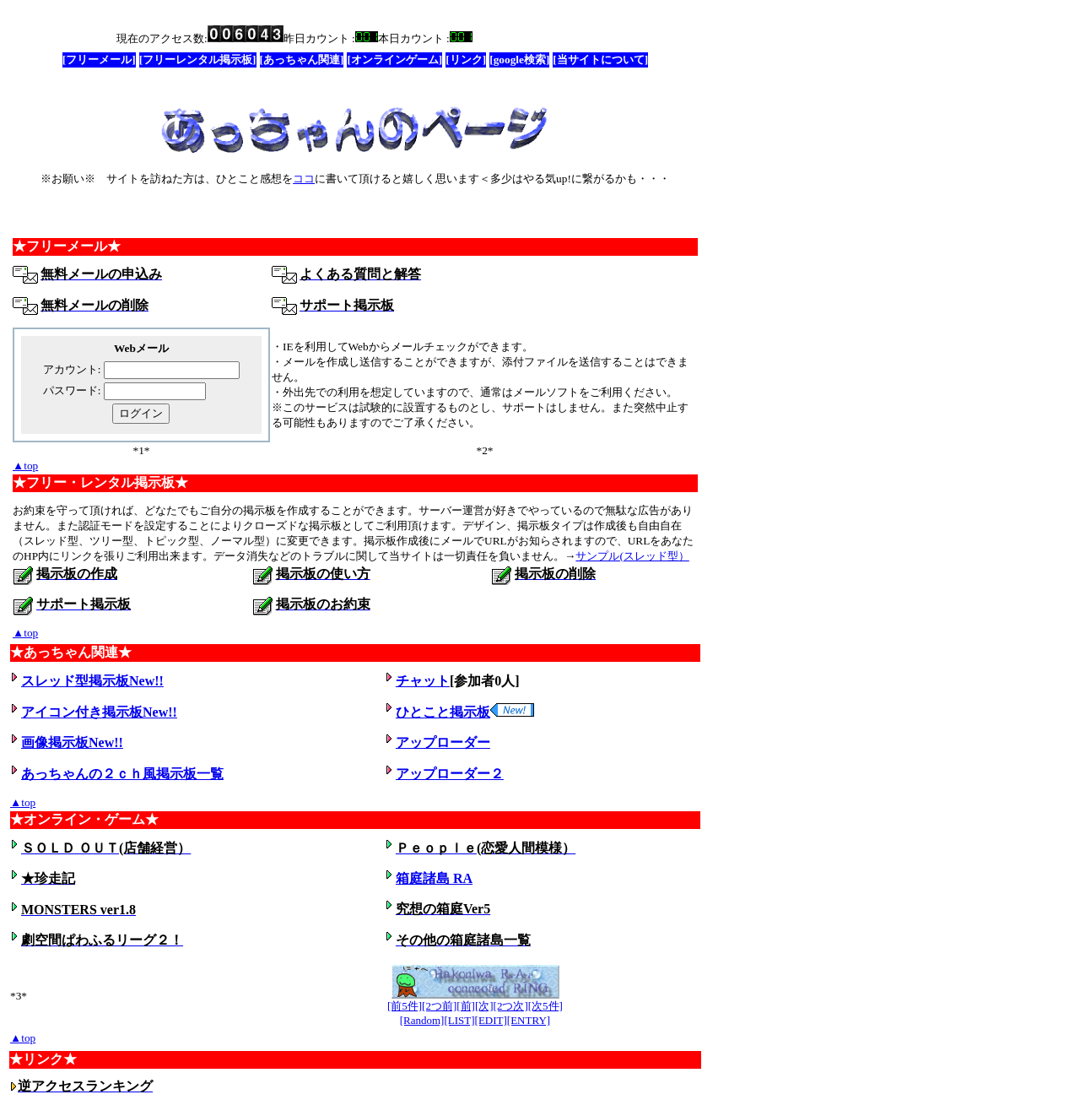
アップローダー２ (450, 774)
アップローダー (443, 742)
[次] (484, 1006)
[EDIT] (491, 1020)
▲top (25, 465)
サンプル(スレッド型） (631, 556)
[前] (465, 1006)
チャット (423, 681)
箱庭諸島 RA (434, 878)
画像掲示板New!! (72, 742)
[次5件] (545, 1006)
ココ (304, 178)
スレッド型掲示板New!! (92, 681)
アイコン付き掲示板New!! (99, 712)
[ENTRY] (528, 1020)
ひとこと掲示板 (465, 712)
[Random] (422, 1020)
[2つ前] (439, 1006)
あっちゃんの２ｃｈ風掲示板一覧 (122, 774)
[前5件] (404, 1006)
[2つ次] (511, 1006)
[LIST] (459, 1020)
